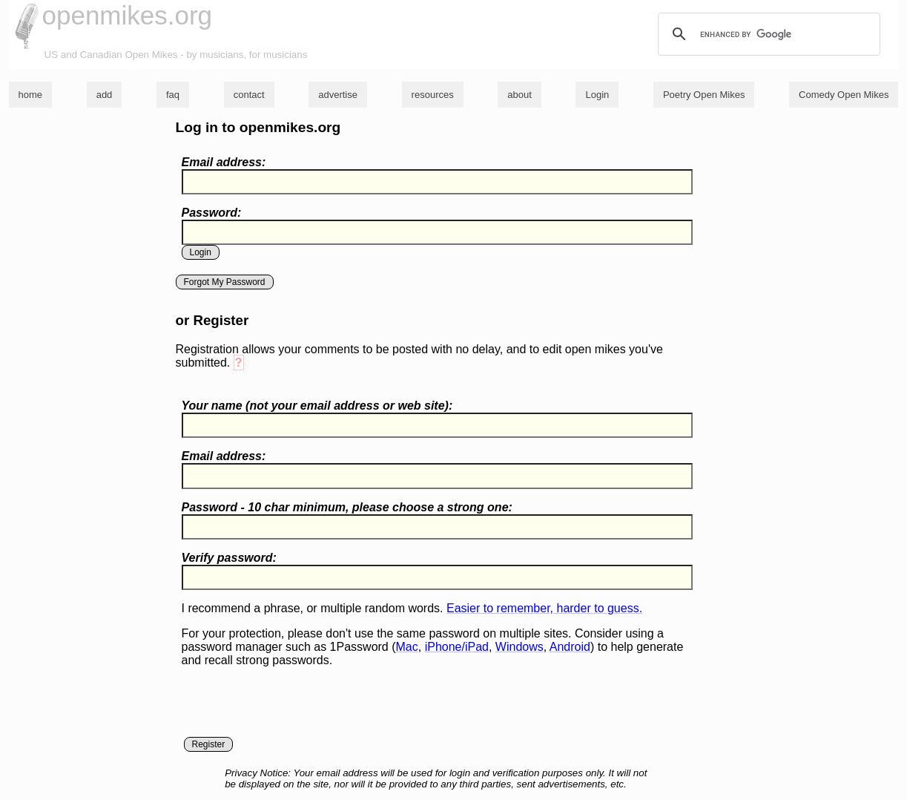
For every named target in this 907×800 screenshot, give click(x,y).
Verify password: (229, 557)
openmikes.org (127, 15)
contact (249, 94)
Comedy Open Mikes (843, 94)
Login (597, 94)
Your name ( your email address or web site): (317, 405)
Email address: (224, 162)
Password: (212, 212)
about (519, 94)
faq (172, 94)
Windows (519, 646)
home (31, 94)
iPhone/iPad (457, 646)
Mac (407, 646)
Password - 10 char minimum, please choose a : (347, 507)
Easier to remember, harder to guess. (544, 608)
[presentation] (294, 708)
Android (570, 646)
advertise (337, 94)
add (104, 94)
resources (433, 94)
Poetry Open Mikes (704, 94)
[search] (767, 34)
